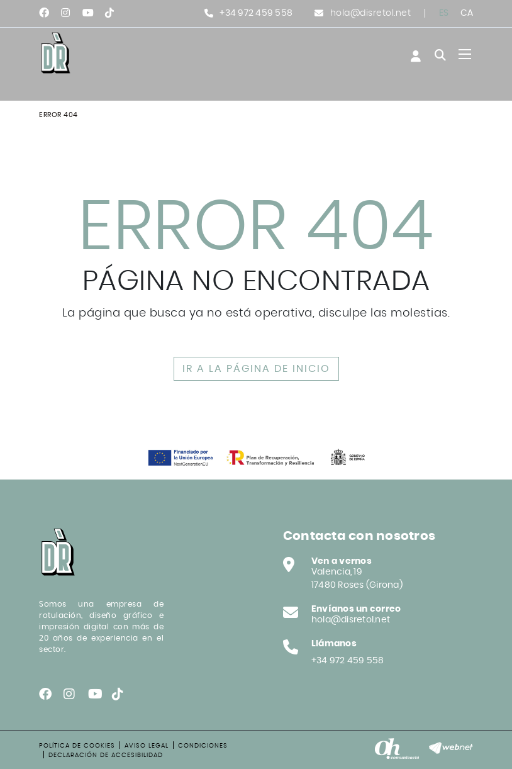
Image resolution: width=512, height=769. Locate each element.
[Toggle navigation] (465, 54)
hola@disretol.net (370, 13)
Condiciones (203, 746)
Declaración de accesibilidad (105, 755)
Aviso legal (147, 746)
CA (467, 13)
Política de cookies (77, 746)
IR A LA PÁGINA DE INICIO (256, 369)
